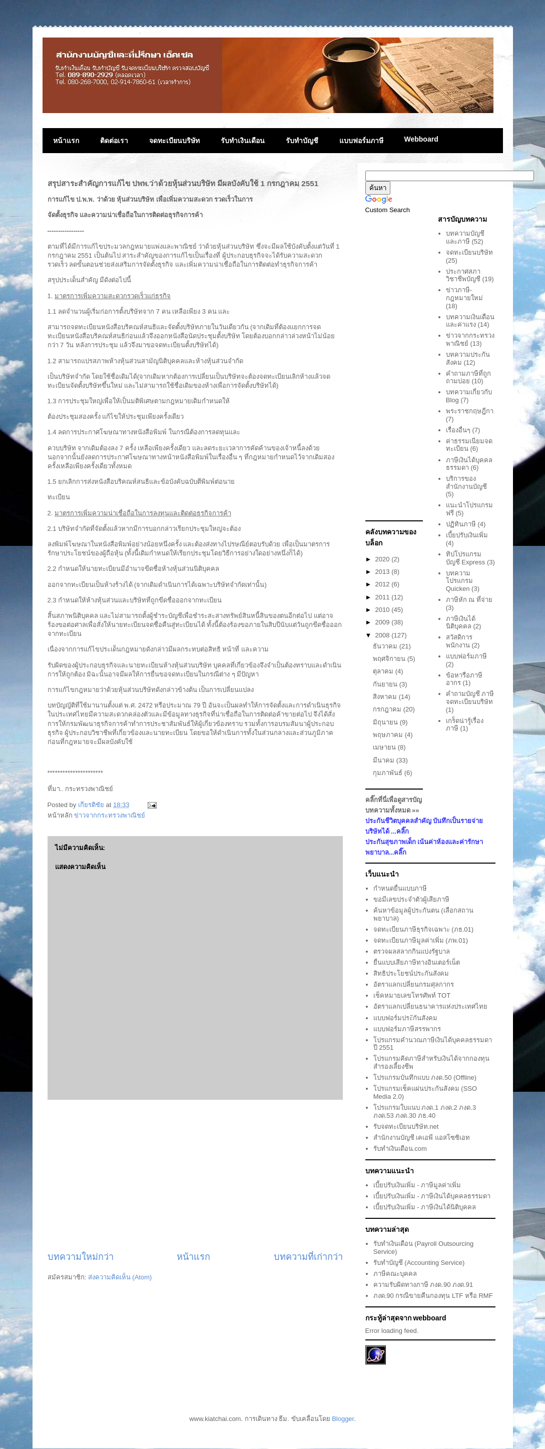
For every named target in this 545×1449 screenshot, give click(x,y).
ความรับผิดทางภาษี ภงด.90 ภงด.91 (423, 1284)
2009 (383, 622)
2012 (383, 584)
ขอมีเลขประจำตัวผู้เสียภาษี (411, 899)
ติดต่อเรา (114, 141)
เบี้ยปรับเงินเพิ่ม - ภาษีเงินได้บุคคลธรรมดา (432, 1196)
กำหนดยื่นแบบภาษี (400, 888)
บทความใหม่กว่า (81, 1257)
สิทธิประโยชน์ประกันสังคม (411, 973)
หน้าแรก (66, 141)
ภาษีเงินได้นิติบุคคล (460, 622)
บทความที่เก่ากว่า (308, 1257)
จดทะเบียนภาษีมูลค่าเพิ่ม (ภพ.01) (420, 940)
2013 (383, 571)
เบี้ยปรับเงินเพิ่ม (467, 535)
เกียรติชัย (92, 805)
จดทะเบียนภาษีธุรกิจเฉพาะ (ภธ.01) (423, 929)
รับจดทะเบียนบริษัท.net (406, 1126)
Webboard (421, 139)
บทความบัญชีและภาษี (465, 237)
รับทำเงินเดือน (243, 141)
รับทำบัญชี (302, 141)
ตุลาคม (384, 671)
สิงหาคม (386, 696)
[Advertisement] (195, 1175)
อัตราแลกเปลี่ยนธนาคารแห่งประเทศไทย (430, 1006)
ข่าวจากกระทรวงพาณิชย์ (109, 815)
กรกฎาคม (388, 709)
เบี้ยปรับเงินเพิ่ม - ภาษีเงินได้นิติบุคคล (424, 1207)
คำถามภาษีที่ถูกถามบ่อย (468, 377)
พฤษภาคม (389, 735)
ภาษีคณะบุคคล (395, 1273)
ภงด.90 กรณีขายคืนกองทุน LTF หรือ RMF (433, 1295)
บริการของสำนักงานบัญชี (466, 482)
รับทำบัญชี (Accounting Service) (419, 1262)
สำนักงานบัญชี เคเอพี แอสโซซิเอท (421, 1137)
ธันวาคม (386, 646)
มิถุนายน (386, 722)
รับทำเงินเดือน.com (400, 1148)
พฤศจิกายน (390, 658)
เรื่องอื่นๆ (458, 430)
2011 (383, 597)
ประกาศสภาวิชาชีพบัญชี (463, 275)
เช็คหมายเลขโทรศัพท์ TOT (411, 995)
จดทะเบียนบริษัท (174, 141)
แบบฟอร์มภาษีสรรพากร (407, 1029)
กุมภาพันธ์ (388, 773)
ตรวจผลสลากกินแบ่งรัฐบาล (411, 951)
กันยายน (386, 684)
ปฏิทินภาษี (461, 524)
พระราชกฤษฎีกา (469, 411)
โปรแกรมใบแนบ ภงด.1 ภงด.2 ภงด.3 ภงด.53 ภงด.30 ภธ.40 (424, 1111)
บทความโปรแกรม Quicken (459, 580)
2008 (383, 635)
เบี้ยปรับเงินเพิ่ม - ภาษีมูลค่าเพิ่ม (417, 1185)
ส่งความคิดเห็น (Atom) (120, 1277)
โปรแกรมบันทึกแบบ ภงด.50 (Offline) (424, 1077)
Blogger (343, 1418)
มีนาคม (384, 760)
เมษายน (385, 747)
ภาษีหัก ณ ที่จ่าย (469, 599)
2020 (383, 559)
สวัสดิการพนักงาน (459, 641)
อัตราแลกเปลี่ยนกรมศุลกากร (413, 984)
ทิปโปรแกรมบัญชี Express (465, 558)
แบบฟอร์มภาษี (361, 141)
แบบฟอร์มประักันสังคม (405, 1018)
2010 (383, 609)
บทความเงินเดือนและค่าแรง (470, 321)
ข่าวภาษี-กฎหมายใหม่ (464, 294)
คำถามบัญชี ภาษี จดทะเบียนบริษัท (470, 697)
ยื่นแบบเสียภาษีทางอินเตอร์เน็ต (416, 962)
